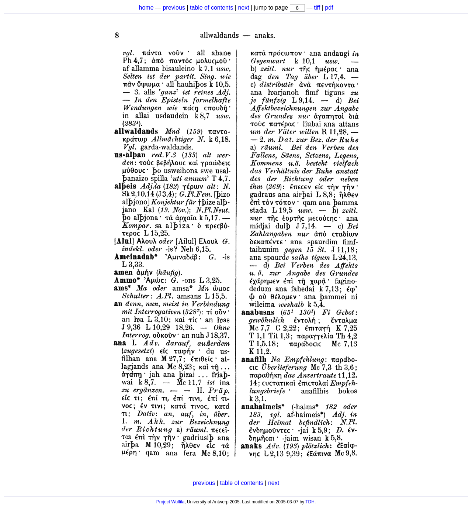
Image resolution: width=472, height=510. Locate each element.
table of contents (211, 7)
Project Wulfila (170, 501)
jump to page (272, 7)
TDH (310, 501)
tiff (317, 7)
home (146, 7)
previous (174, 7)
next (243, 7)
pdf (329, 7)
